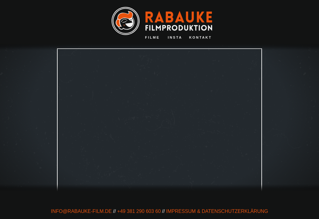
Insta (175, 37)
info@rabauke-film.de (81, 211)
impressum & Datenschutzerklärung (217, 211)
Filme (152, 37)
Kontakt (200, 37)
